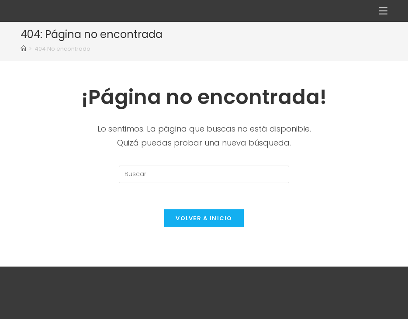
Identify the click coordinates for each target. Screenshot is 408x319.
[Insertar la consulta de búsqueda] (204, 174)
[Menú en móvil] (383, 11)
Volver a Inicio (204, 218)
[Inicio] (23, 49)
